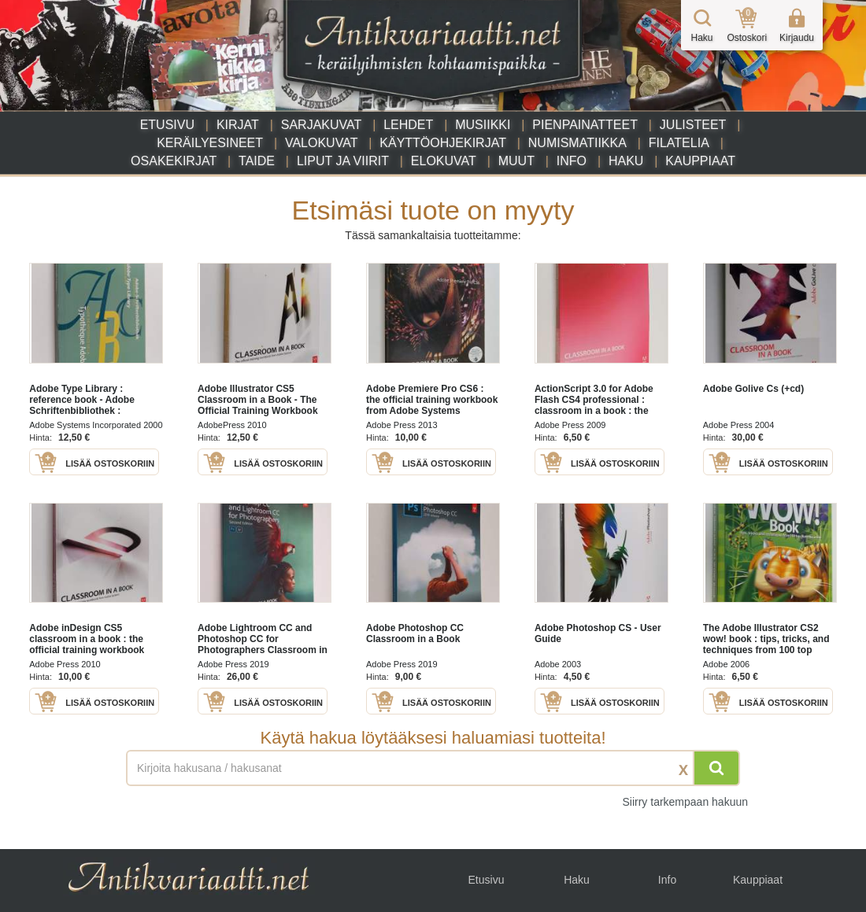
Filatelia (679, 143)
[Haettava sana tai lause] (433, 768)
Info (572, 161)
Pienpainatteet (585, 124)
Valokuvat (321, 143)
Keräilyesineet (210, 143)
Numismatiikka (577, 143)
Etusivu (167, 124)
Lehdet (408, 124)
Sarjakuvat (321, 124)
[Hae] (716, 768)
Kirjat (237, 124)
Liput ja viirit (343, 161)
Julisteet (693, 124)
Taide (257, 161)
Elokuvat (443, 161)
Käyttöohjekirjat (442, 143)
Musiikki (482, 124)
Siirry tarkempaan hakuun (685, 802)
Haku (626, 161)
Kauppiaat (700, 161)
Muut (516, 161)
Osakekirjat (173, 161)
